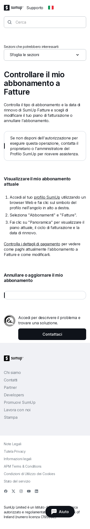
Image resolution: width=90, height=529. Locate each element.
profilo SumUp (47, 197)
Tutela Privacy (15, 451)
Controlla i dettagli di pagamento (32, 244)
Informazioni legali (17, 459)
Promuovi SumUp (20, 402)
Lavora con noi (17, 409)
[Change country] (51, 7)
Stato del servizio (17, 481)
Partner (10, 387)
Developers (14, 394)
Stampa (11, 417)
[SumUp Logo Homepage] (15, 7)
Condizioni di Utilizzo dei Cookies (29, 474)
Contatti (10, 380)
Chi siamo (12, 372)
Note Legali (12, 444)
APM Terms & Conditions (23, 466)
